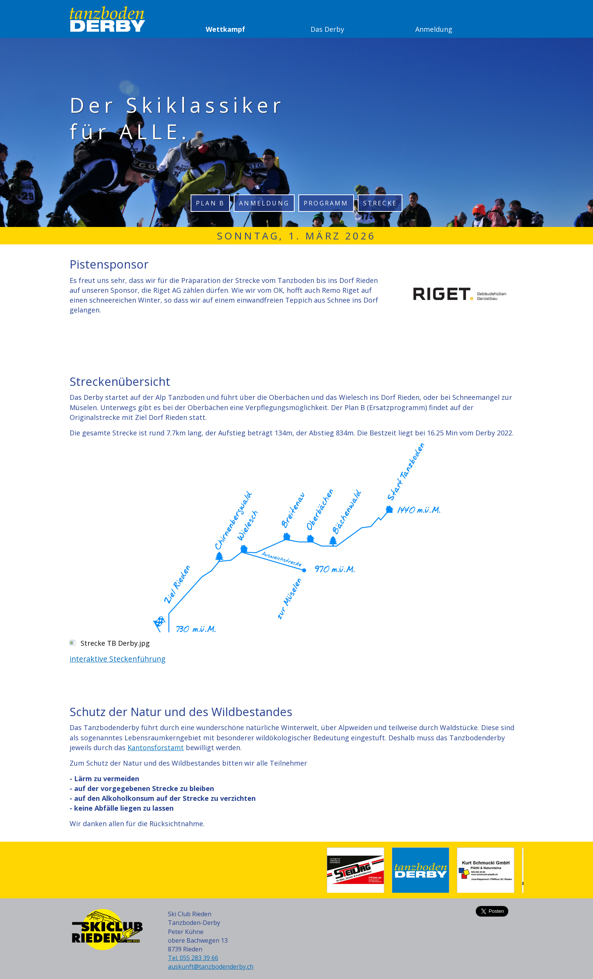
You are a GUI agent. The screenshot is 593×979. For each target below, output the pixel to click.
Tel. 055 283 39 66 (193, 958)
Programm (326, 203)
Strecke (380, 203)
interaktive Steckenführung (117, 659)
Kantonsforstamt (155, 747)
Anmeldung (264, 203)
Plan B (210, 203)
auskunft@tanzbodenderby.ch (210, 966)
